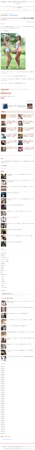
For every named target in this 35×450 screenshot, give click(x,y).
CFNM (5, 295)
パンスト (2, 89)
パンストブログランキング (7, 439)
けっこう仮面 (15, 295)
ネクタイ (18, 295)
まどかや (9, 295)
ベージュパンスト (15, 89)
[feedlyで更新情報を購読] (1, 98)
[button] (10, 93)
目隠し (20, 295)
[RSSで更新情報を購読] (3, 98)
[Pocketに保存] (6, 93)
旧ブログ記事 (6, 89)
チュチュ (21, 293)
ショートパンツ (21, 89)
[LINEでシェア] (8, 93)
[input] (17, 168)
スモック (7, 295)
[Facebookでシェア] (3, 93)
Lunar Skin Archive (13, 15)
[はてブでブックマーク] (5, 93)
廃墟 (12, 293)
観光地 (22, 295)
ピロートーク (11, 295)
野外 (24, 89)
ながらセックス (6, 293)
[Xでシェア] (1, 93)
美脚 (27, 89)
